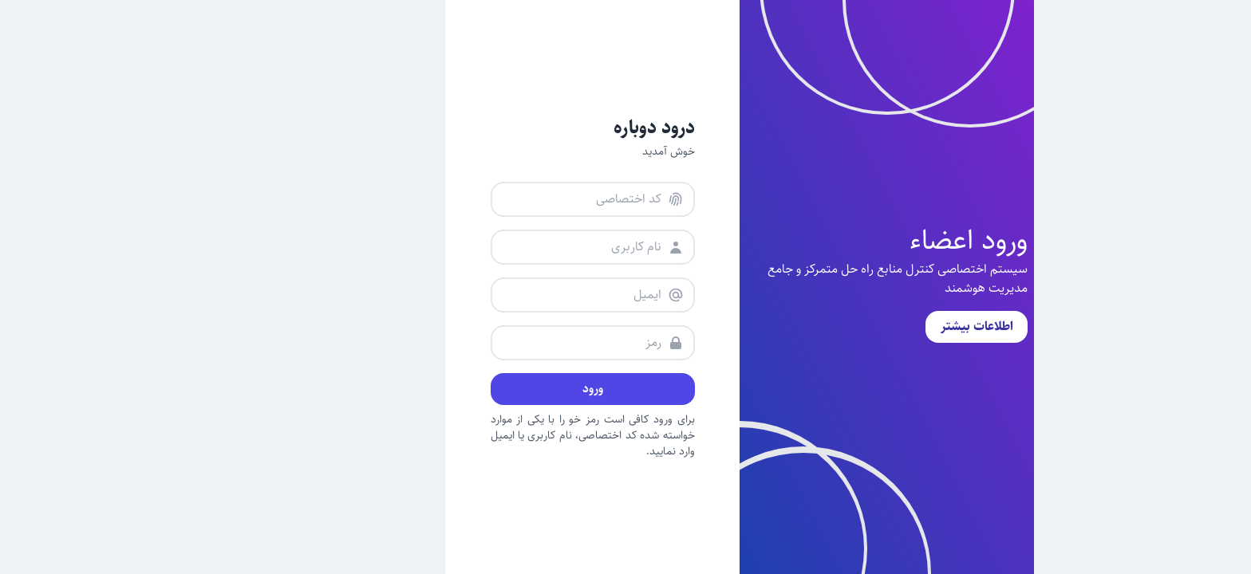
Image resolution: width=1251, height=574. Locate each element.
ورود (478, 389)
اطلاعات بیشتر (863, 326)
